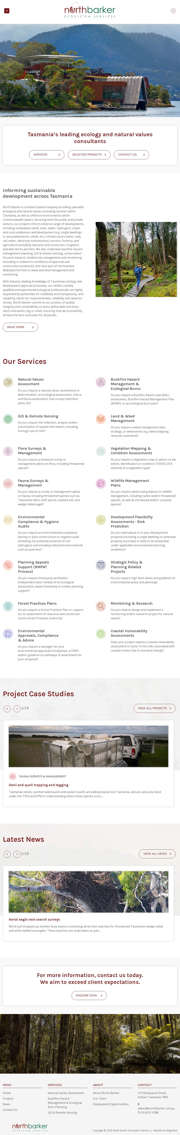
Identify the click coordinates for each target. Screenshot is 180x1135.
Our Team (99, 1098)
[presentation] (7, 708)
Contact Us (132, 155)
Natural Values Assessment (66, 1093)
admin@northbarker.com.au (156, 1108)
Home (7, 1093)
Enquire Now (90, 995)
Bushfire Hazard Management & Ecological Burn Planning (65, 1103)
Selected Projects (90, 155)
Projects (8, 1098)
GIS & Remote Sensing (62, 1112)
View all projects (155, 708)
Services (48, 155)
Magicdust (171, 1130)
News (6, 1104)
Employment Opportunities (111, 1104)
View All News (158, 854)
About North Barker (106, 1093)
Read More (21, 327)
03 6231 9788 (149, 1112)
